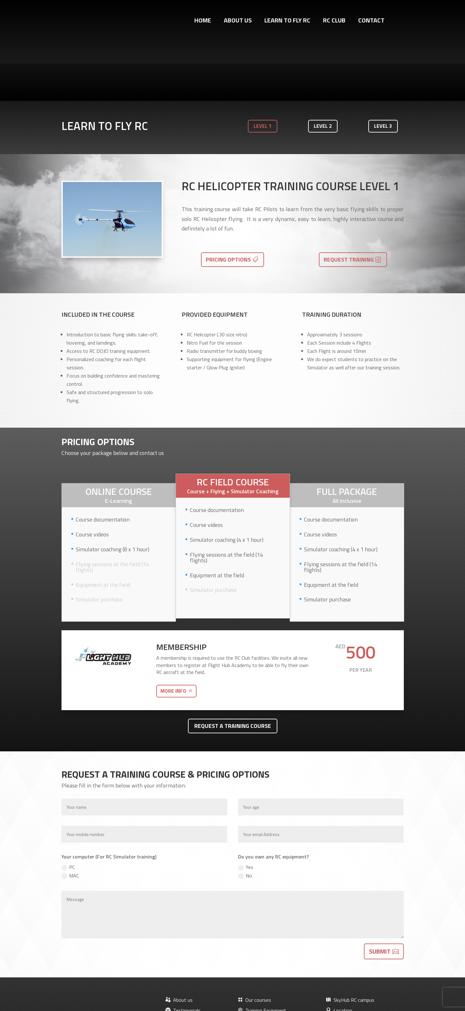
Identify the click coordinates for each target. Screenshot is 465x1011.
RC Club (334, 21)
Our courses (254, 934)
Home (202, 21)
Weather (339, 955)
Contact (371, 21)
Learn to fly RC (287, 21)
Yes (245, 801)
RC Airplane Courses (262, 955)
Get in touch (100, 952)
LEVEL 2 (323, 60)
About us (179, 934)
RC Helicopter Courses (265, 965)
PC (68, 801)
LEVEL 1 (263, 60)
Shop (174, 955)
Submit (380, 886)
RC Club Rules (344, 965)
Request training (349, 193)
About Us (238, 21)
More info (173, 625)
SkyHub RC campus (350, 934)
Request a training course (232, 660)
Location (339, 945)
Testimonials (183, 945)
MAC (70, 810)
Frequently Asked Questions (272, 976)
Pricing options (228, 193)
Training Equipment (262, 945)
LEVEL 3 (383, 60)
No (245, 810)
